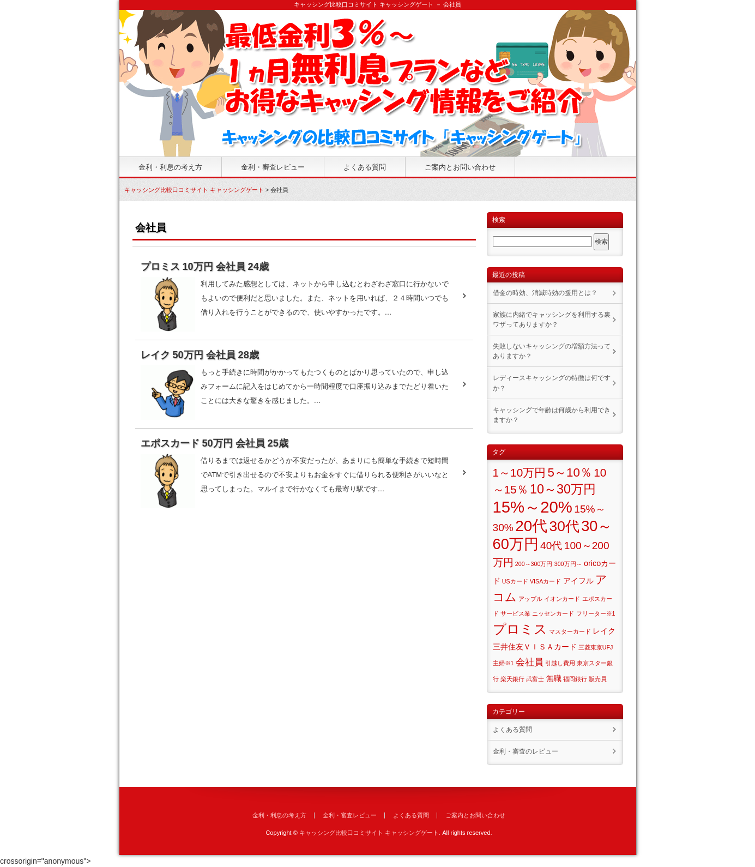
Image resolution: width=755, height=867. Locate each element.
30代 (564, 526)
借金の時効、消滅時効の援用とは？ (545, 293)
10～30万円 (563, 489)
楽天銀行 (512, 679)
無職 (553, 678)
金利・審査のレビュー (525, 751)
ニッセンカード (553, 613)
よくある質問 (364, 167)
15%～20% (532, 507)
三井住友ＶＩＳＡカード (535, 646)
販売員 (598, 679)
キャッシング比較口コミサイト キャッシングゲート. (369, 832)
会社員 (529, 662)
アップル (530, 598)
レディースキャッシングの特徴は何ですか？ (552, 383)
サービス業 (515, 613)
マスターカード (570, 631)
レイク (604, 631)
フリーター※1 (595, 613)
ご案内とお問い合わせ (460, 167)
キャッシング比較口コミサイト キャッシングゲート (194, 189)
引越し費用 (560, 663)
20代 (531, 525)
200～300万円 (534, 564)
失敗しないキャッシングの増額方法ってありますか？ (552, 351)
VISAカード (545, 581)
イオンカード (562, 598)
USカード (515, 581)
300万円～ (568, 564)
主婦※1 (503, 663)
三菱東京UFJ (595, 647)
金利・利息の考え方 (170, 167)
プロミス (520, 629)
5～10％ (570, 472)
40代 (551, 545)
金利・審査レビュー (273, 167)
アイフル (578, 580)
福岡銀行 (575, 679)
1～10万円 (519, 472)
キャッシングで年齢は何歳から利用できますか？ (552, 415)
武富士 (535, 679)
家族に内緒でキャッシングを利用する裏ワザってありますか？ (552, 319)
